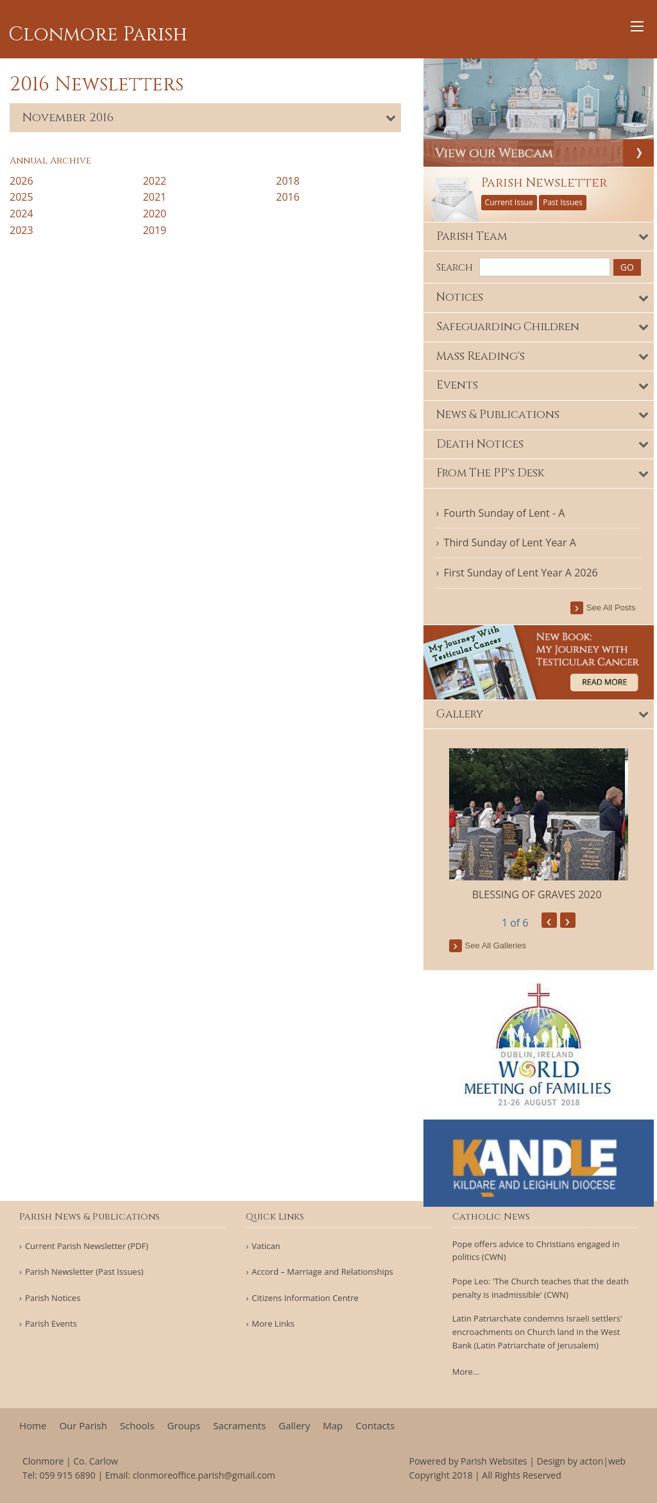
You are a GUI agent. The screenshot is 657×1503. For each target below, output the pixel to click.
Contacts (375, 1426)
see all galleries (502, 943)
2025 (21, 197)
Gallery (294, 1426)
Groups (184, 1426)
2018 (288, 181)
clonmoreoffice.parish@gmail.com (204, 1475)
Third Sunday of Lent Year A (516, 541)
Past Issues (570, 200)
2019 (155, 230)
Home (32, 1426)
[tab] (205, 117)
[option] (543, 823)
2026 (21, 181)
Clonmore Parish (97, 34)
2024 (21, 213)
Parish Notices (52, 1298)
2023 (21, 230)
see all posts (614, 605)
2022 (155, 181)
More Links (273, 1324)
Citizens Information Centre (305, 1298)
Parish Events (51, 1324)
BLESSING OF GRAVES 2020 (543, 892)
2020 (155, 213)
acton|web (603, 1461)
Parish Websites (494, 1461)
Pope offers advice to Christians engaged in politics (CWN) (536, 1250)
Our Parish (83, 1426)
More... (465, 1371)
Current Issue (515, 200)
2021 (155, 197)
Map (333, 1426)
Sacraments (239, 1426)
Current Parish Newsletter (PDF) (86, 1246)
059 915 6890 (67, 1475)
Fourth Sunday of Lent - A (511, 511)
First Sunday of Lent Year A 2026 (527, 571)
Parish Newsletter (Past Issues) (84, 1272)
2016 (288, 197)
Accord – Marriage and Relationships (322, 1272)
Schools (137, 1426)
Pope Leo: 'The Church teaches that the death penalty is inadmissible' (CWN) (540, 1287)
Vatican (266, 1246)
